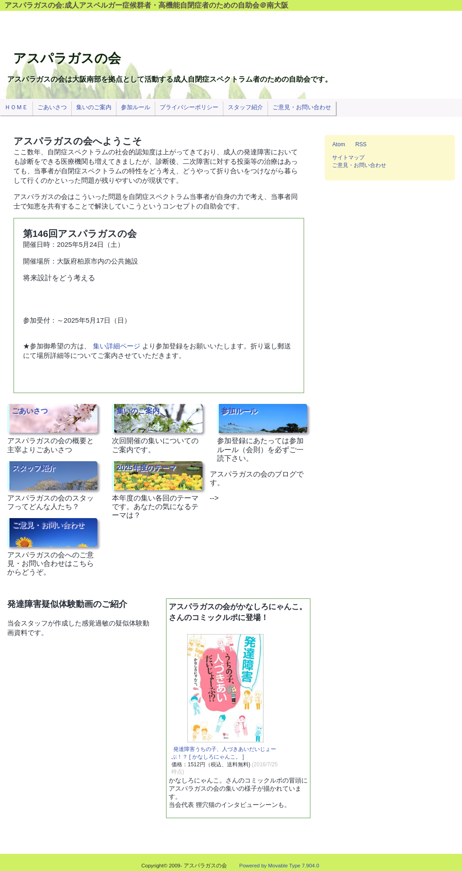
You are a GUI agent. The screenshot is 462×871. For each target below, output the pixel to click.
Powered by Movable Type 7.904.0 (279, 865)
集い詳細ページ (116, 346)
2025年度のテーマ (146, 468)
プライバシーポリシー (189, 107)
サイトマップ (348, 157)
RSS (360, 144)
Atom (338, 144)
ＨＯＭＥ (16, 107)
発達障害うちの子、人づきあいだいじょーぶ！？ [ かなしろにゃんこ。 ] (223, 753)
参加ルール (239, 410)
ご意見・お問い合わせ (48, 524)
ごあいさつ (30, 410)
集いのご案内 (138, 410)
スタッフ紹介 (33, 468)
